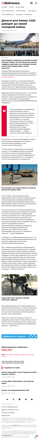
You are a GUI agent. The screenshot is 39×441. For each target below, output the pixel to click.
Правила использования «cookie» (10, 410)
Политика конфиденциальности (10, 407)
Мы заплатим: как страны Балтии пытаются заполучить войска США (19, 189)
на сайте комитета (7, 77)
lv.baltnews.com (16, 425)
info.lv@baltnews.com (7, 435)
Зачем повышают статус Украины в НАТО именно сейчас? (19, 373)
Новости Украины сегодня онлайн (19, 355)
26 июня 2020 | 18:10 (8, 386)
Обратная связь (6, 415)
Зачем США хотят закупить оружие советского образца (15, 299)
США (6, 355)
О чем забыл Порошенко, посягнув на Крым (18, 382)
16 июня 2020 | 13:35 (8, 377)
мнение (4, 356)
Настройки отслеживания (8, 412)
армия (32, 355)
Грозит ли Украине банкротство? (16, 390)
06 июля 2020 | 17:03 (8, 393)
